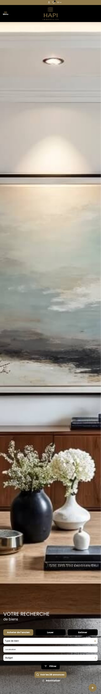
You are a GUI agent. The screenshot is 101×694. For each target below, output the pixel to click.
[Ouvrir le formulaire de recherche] (50, 673)
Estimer (82, 639)
